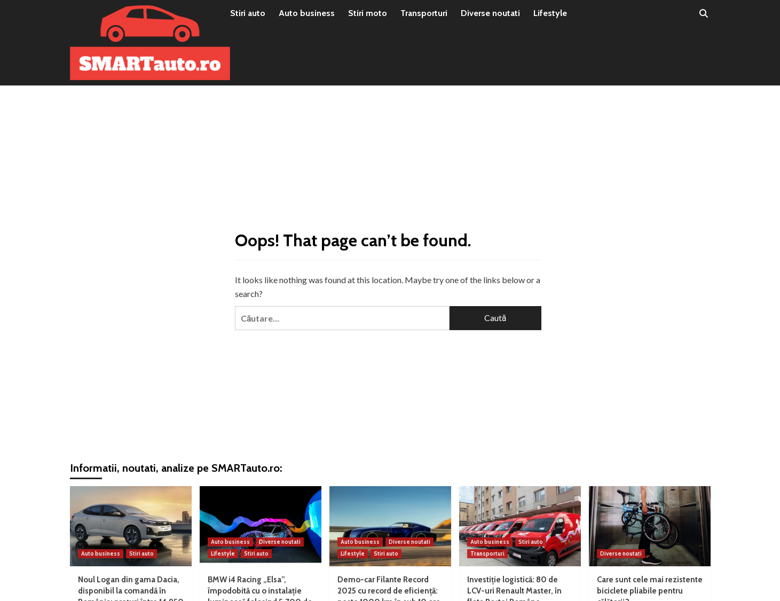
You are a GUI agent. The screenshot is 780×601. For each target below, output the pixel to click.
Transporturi (423, 13)
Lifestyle (550, 13)
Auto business (307, 13)
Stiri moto (367, 13)
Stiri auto (247, 13)
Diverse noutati (490, 13)
